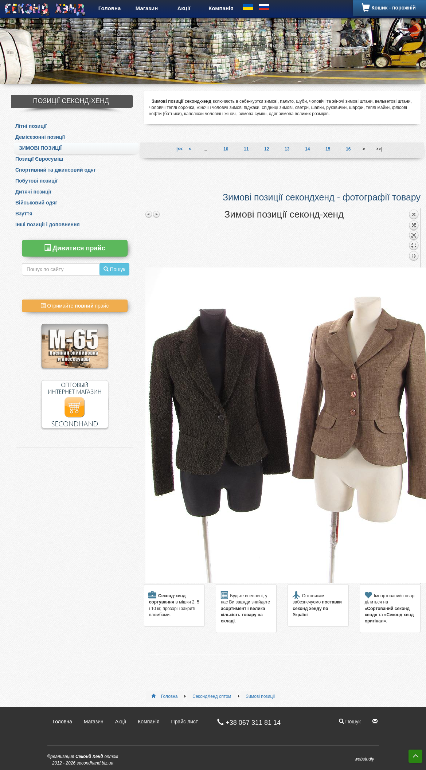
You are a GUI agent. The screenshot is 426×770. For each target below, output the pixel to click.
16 (348, 149)
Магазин (147, 8)
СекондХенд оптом (211, 696)
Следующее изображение (156, 214)
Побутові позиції (36, 181)
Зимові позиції (40, 148)
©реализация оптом (82, 759)
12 (266, 149)
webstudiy (364, 759)
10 (225, 149)
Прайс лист (184, 721)
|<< (179, 149)
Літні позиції (31, 126)
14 (307, 149)
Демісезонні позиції (40, 137)
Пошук (350, 721)
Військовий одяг (36, 203)
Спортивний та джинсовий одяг (55, 170)
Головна (109, 8)
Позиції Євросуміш (39, 159)
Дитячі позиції (33, 192)
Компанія (221, 8)
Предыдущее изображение (149, 214)
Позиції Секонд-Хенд (71, 101)
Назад (413, 238)
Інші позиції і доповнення (47, 224)
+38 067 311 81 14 (245, 722)
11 (246, 149)
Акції (184, 8)
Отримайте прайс (74, 306)
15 (327, 149)
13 (287, 149)
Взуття (23, 213)
